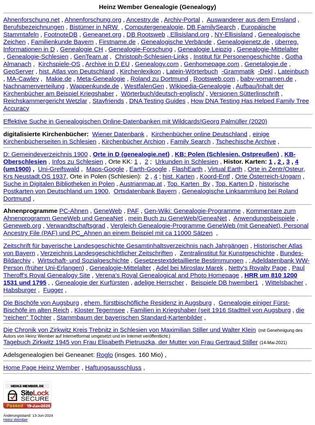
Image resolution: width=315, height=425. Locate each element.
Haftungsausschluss (113, 367)
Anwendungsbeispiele (263, 218)
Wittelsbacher (284, 282)
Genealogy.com (156, 63)
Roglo (104, 354)
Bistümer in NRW (94, 26)
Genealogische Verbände (176, 41)
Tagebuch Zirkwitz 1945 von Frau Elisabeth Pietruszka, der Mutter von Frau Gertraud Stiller (130, 341)
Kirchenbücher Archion (133, 141)
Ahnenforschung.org (92, 19)
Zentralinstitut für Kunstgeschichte (227, 252)
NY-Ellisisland (234, 34)
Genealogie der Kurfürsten (92, 282)
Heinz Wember (15, 420)
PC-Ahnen (74, 210)
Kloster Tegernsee (99, 309)
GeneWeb (108, 210)
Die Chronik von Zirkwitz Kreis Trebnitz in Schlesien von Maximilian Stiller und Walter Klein (129, 329)
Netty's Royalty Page (257, 267)
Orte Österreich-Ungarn (268, 176)
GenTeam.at (91, 56)
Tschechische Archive (246, 141)
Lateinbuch (293, 71)
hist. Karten (178, 176)
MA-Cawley (23, 78)
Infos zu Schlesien (77, 161)
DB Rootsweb (146, 34)
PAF (133, 210)
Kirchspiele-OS (59, 63)
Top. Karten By (188, 183)
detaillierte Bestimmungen (207, 260)
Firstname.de (117, 41)
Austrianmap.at (141, 183)
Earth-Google (148, 168)
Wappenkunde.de (94, 85)
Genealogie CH (81, 49)
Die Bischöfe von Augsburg (41, 302)
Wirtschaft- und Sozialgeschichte (83, 260)
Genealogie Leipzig (205, 49)
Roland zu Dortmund (159, 78)
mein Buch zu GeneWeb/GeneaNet (177, 218)
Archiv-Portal (182, 19)
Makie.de (58, 78)
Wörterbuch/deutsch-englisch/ (162, 93)
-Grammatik (237, 71)
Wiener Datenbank (118, 133)
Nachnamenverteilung (33, 85)
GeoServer (18, 71)
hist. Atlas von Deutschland (76, 71)
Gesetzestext (152, 260)
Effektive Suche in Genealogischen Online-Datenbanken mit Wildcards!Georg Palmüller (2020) (135, 121)
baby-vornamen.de (266, 78)
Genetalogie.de (265, 63)
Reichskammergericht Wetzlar (45, 100)
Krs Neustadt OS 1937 (34, 176)
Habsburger (19, 289)
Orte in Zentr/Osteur (276, 168)
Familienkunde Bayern (62, 41)
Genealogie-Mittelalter (268, 49)
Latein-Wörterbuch (192, 71)
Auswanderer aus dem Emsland (251, 19)
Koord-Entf (215, 176)
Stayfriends (108, 100)
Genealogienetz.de (243, 41)
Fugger (53, 289)
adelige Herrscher (159, 282)
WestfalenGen (144, 85)
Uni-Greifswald (59, 168)
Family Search (190, 141)
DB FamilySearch (211, 26)
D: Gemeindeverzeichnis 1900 (45, 154)
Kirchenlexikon (140, 71)
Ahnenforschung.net (31, 19)
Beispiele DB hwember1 (224, 282)
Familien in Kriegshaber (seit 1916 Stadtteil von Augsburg (210, 309)
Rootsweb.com (214, 78)
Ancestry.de (142, 19)
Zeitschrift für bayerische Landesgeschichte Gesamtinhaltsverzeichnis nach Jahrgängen (126, 245)
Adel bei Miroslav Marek (189, 267)
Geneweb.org (22, 225)
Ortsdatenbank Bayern (145, 190)
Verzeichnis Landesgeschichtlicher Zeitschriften (107, 252)
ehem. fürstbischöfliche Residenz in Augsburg (148, 302)
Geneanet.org (102, 34)
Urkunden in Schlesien (187, 161)
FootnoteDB (61, 34)
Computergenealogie (154, 26)
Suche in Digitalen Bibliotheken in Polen (59, 183)
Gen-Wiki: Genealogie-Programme (192, 210)
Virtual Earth (225, 168)
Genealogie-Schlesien (37, 56)
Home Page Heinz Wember (41, 367)
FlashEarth (187, 168)
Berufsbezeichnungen (33, 26)
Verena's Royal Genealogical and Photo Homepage (167, 275)
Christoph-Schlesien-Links (151, 56)
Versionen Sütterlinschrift (244, 93)
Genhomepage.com (211, 63)
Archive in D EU (107, 63)
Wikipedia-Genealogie (200, 85)
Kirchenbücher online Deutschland (199, 133)
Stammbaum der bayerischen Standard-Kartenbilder (129, 317)
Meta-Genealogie (101, 78)
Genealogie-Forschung (140, 49)
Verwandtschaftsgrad (75, 225)
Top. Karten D (234, 183)
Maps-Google (105, 168)
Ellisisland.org (189, 34)
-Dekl (265, 71)
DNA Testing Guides (157, 100)
